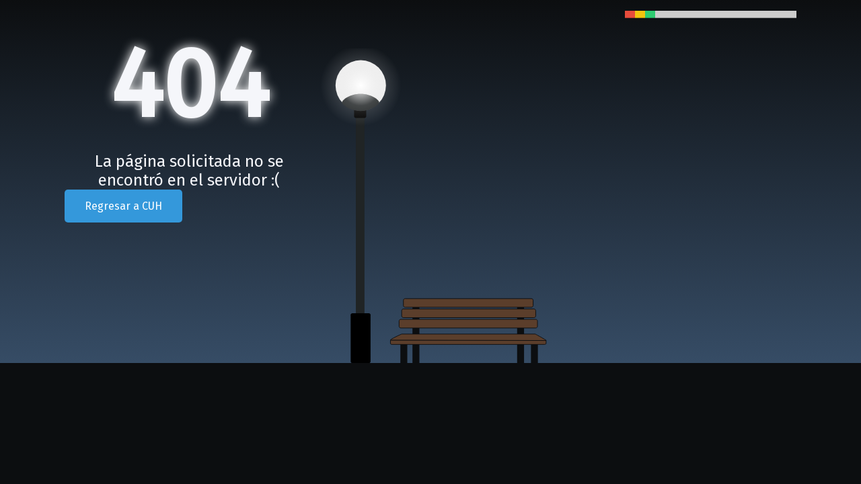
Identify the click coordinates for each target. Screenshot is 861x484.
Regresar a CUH (123, 206)
